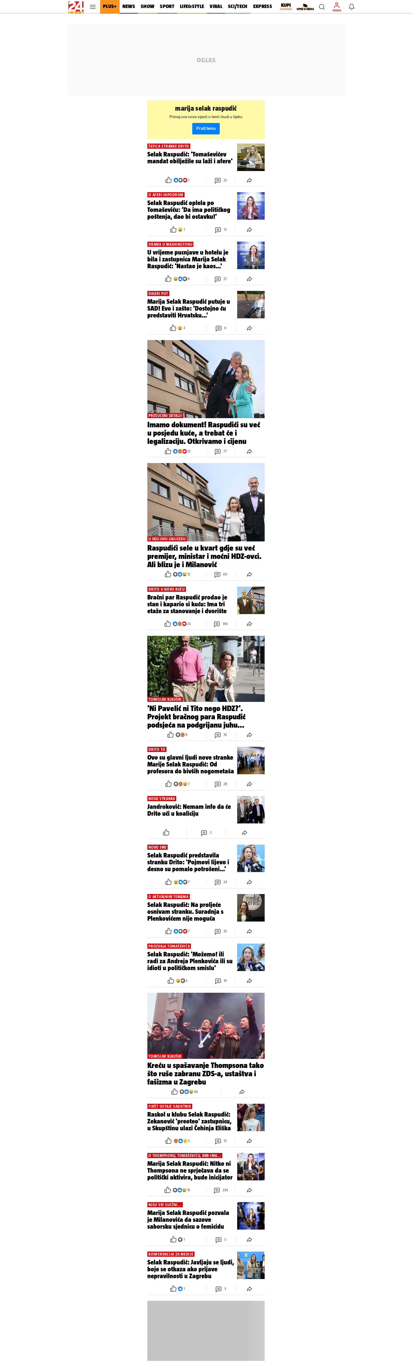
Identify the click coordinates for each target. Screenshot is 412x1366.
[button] (322, 7)
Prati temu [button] (206, 128)
